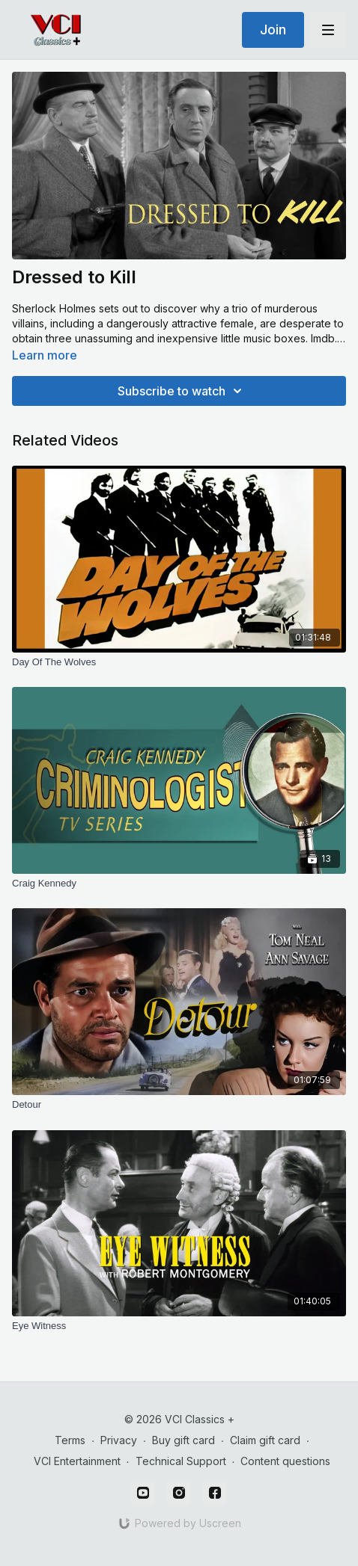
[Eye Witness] (179, 1326)
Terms (70, 1440)
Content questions (285, 1461)
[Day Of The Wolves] (179, 662)
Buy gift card (183, 1440)
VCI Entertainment (77, 1461)
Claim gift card (265, 1440)
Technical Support (181, 1461)
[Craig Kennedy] (179, 883)
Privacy (118, 1440)
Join (273, 29)
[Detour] (179, 1104)
